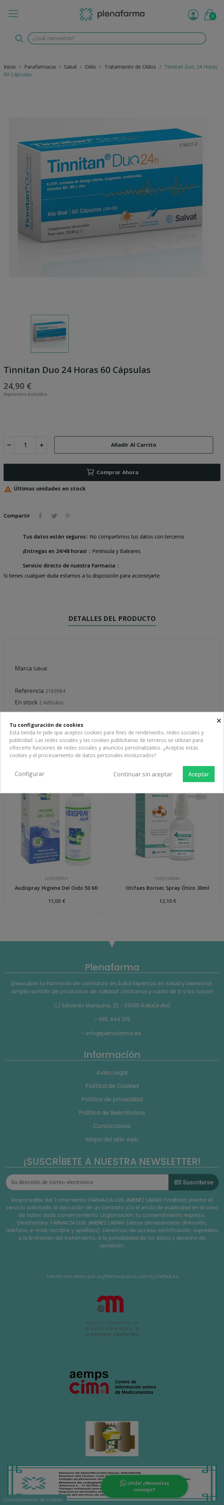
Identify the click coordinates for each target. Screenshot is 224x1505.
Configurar (29, 774)
